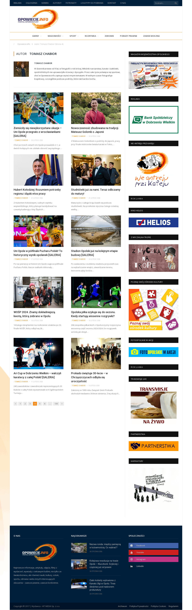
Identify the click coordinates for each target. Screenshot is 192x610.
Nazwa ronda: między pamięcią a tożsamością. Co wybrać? (105, 546)
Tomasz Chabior (43, 63)
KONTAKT (112, 3)
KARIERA (45, 3)
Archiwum (122, 606)
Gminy (35, 36)
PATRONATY (71, 3)
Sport (73, 36)
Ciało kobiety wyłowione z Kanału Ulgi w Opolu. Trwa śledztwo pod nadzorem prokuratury (103, 585)
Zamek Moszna (151, 36)
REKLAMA (18, 3)
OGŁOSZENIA (31, 3)
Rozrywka (90, 36)
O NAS (123, 3)
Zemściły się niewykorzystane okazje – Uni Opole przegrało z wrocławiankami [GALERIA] (38, 131)
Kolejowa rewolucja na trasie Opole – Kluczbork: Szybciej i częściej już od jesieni (104, 564)
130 (56, 402)
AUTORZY (57, 3)
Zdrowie (109, 36)
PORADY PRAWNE (128, 36)
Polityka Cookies (158, 606)
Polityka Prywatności (138, 606)
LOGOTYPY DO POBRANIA (92, 3)
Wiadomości (54, 36)
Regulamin (173, 606)
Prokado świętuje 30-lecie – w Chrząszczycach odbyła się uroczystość (89, 376)
